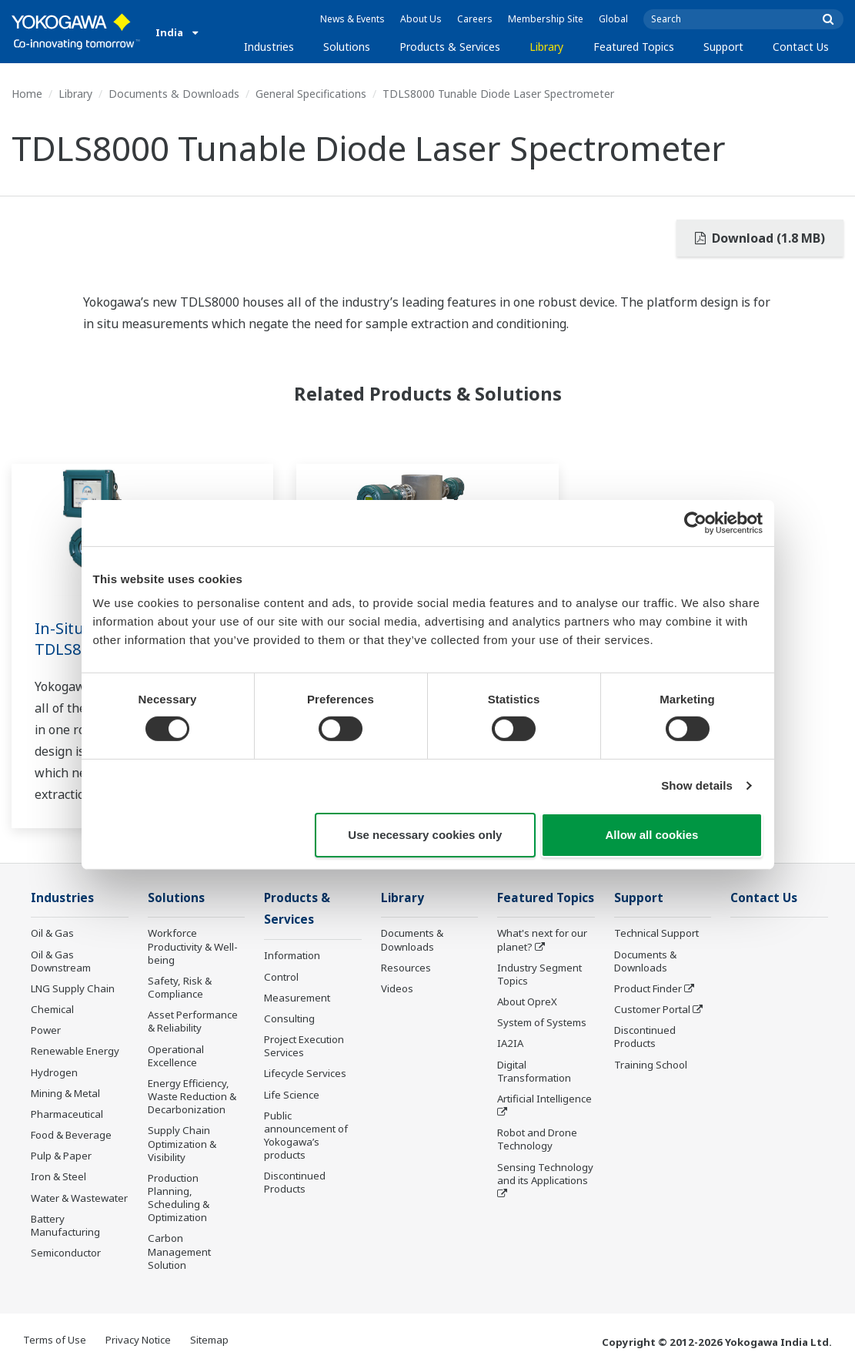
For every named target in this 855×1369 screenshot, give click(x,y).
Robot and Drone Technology (537, 1139)
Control (281, 977)
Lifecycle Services (305, 1073)
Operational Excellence (176, 1055)
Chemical (52, 1009)
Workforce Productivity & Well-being (193, 946)
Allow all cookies (652, 834)
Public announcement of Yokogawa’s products (306, 1135)
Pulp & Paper (61, 1156)
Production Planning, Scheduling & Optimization (178, 1197)
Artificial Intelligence (544, 1099)
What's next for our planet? (542, 939)
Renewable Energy (75, 1051)
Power (46, 1030)
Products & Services (449, 46)
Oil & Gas (52, 933)
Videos (397, 988)
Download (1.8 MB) (760, 238)
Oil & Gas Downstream (61, 961)
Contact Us (801, 46)
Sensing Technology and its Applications (545, 1173)
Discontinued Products (295, 1182)
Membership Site (545, 18)
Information (292, 955)
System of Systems (541, 1022)
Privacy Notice (138, 1340)
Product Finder (648, 988)
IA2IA (510, 1043)
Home (27, 93)
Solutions (346, 46)
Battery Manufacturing (65, 1225)
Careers (475, 18)
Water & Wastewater (79, 1198)
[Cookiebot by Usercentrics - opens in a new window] (695, 522)
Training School (650, 1065)
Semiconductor (66, 1253)
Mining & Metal (65, 1093)
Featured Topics (633, 46)
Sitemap (209, 1340)
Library (546, 46)
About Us (421, 18)
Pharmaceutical (67, 1114)
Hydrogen (54, 1072)
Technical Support (656, 933)
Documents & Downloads (174, 93)
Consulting (289, 1018)
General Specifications (310, 93)
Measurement (297, 998)
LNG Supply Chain (73, 988)
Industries (269, 46)
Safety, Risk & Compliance (180, 987)
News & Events (352, 18)
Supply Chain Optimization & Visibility (182, 1143)
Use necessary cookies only (425, 834)
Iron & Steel (58, 1176)
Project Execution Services (304, 1045)
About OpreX (527, 1001)
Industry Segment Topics (539, 974)
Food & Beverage (71, 1135)
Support (723, 46)
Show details (697, 785)
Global (613, 18)
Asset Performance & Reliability (193, 1021)
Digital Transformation (534, 1071)
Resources (406, 968)
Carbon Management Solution (179, 1251)
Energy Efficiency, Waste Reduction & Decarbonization (192, 1096)
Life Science (291, 1095)
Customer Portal (652, 1009)
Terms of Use (54, 1340)
